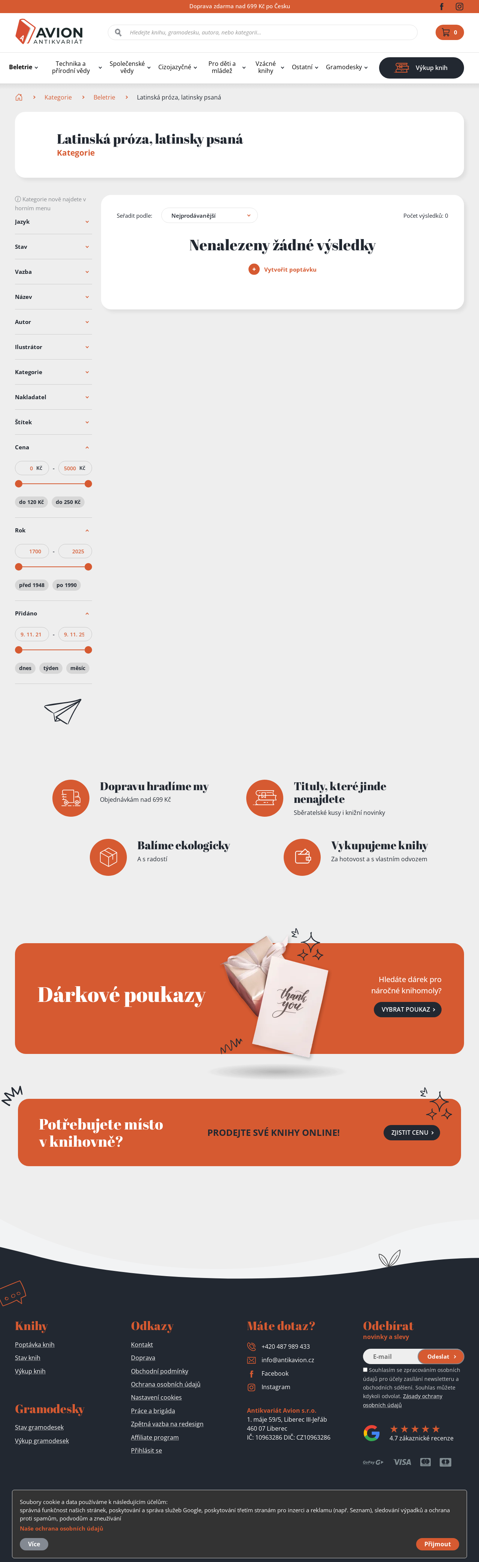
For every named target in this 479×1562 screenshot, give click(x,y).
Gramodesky (344, 67)
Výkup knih (30, 1371)
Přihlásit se (146, 1450)
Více (34, 1544)
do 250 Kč (68, 501)
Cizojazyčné (174, 67)
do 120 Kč (31, 501)
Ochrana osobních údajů (166, 1384)
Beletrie (20, 67)
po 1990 (67, 585)
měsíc (77, 668)
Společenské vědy (127, 67)
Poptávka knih (35, 1345)
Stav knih (27, 1358)
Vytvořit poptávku (282, 269)
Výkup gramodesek (42, 1441)
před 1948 (32, 585)
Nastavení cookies (156, 1397)
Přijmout (437, 1544)
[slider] (18, 483)
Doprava (143, 1358)
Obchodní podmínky (159, 1371)
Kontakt (142, 1345)
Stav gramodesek (39, 1427)
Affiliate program (155, 1437)
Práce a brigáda (153, 1411)
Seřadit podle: (134, 215)
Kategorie (58, 97)
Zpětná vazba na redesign (167, 1424)
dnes (25, 668)
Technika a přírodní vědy (71, 67)
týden (50, 668)
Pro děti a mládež (222, 67)
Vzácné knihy (266, 67)
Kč (39, 468)
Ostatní (302, 67)
